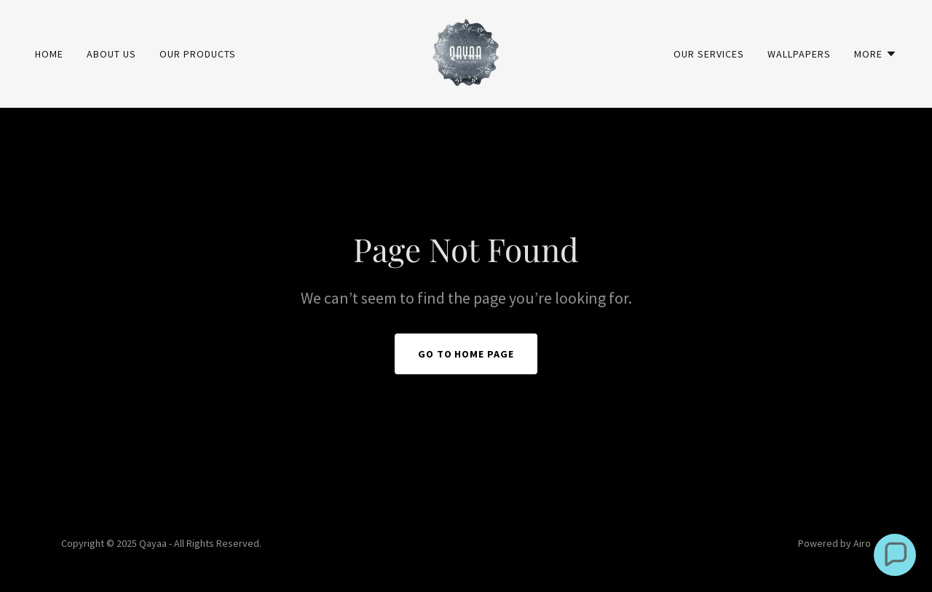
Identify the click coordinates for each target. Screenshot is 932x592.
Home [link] (49, 53)
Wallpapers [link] (799, 53)
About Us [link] (111, 53)
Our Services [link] (709, 53)
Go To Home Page (466, 353)
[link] (466, 52)
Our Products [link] (197, 53)
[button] (875, 54)
